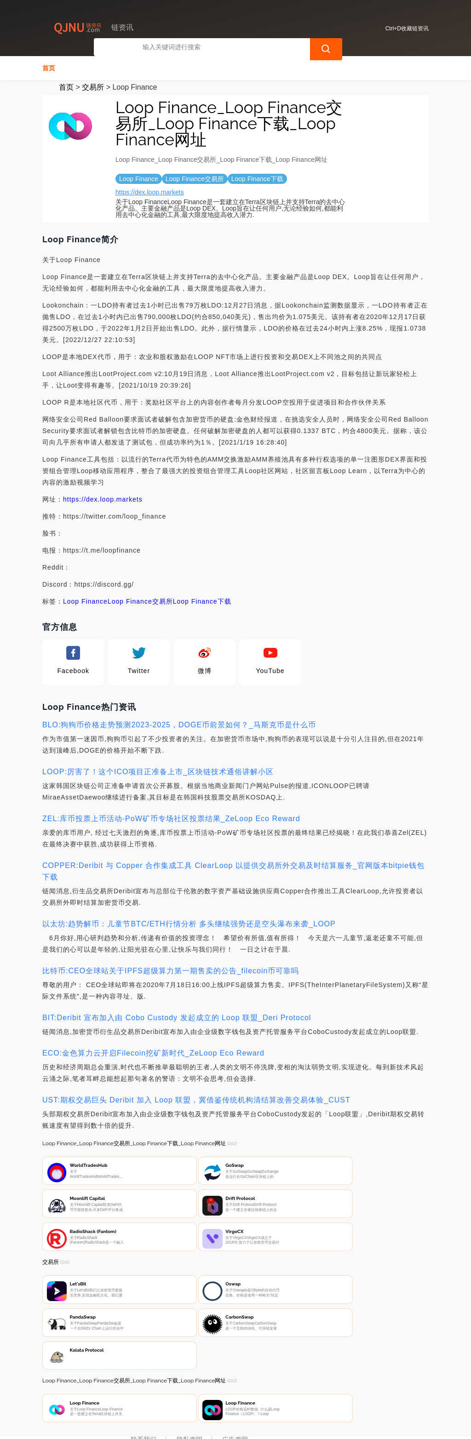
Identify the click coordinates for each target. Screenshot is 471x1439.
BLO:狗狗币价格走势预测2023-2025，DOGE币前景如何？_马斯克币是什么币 (179, 724)
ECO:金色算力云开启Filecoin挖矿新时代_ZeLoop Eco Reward (153, 1052)
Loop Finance (85, 600)
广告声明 (235, 1389)
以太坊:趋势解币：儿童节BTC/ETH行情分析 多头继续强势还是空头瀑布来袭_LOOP (189, 923)
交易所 (93, 86)
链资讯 (185, 1424)
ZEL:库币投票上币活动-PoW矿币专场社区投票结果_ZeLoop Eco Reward (171, 818)
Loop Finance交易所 (140, 600)
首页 (48, 67)
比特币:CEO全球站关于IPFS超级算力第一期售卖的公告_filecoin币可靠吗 (170, 970)
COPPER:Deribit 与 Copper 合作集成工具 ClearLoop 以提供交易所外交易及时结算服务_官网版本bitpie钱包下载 (233, 870)
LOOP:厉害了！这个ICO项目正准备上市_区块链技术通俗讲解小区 (158, 771)
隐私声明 (189, 1389)
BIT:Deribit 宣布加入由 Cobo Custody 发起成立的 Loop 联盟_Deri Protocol (176, 1017)
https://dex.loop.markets (149, 191)
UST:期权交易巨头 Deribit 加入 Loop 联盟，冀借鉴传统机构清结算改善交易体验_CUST (196, 1099)
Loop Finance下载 (202, 600)
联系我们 (143, 1389)
